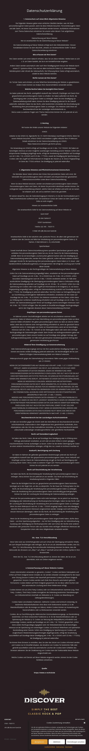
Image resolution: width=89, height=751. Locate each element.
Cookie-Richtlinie (49, 747)
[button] (84, 723)
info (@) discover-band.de (12, 727)
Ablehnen (56, 742)
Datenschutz (60, 747)
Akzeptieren (39, 742)
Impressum (68, 747)
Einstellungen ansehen (75, 742)
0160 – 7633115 (9, 723)
